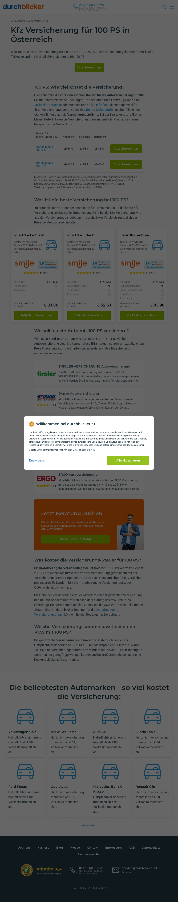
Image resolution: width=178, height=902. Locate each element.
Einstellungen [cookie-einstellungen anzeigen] (37, 460)
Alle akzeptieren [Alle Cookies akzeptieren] (128, 460)
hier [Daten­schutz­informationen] (92, 449)
